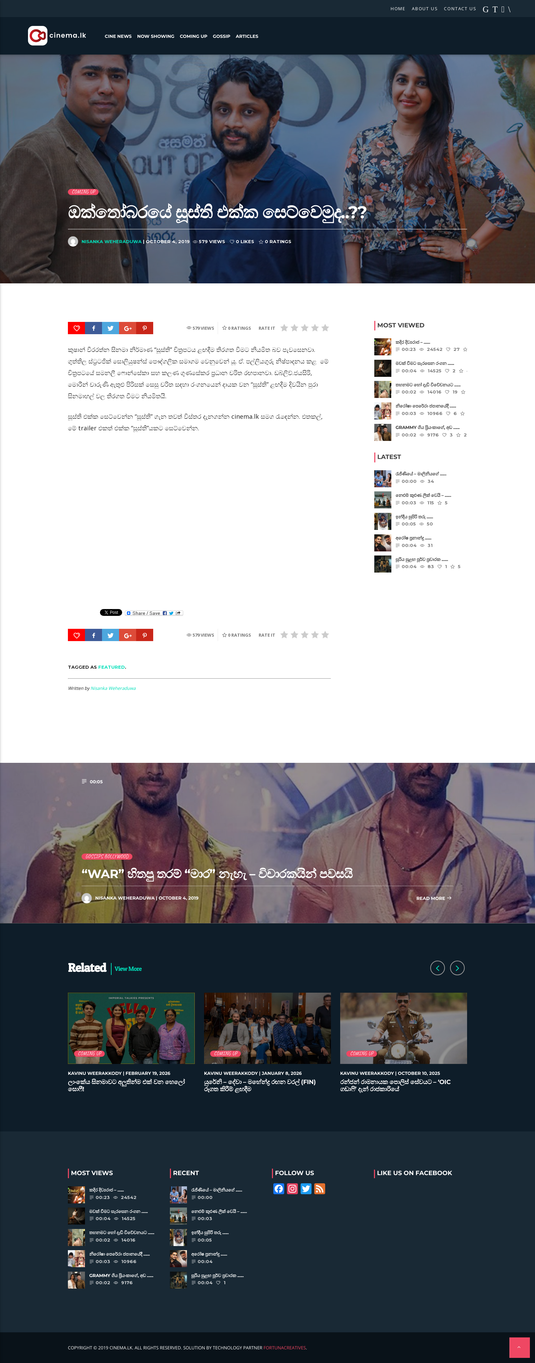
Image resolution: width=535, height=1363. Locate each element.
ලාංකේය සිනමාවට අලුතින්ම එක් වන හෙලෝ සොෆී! (126, 1085)
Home (398, 8)
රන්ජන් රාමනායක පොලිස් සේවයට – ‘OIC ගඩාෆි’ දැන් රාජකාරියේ (395, 1085)
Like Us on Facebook (414, 1173)
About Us (425, 8)
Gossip (221, 36)
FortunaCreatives (284, 1348)
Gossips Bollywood (107, 857)
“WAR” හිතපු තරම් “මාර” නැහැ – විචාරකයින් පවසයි (217, 873)
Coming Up (193, 36)
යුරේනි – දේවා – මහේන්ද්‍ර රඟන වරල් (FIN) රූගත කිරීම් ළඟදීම (260, 1085)
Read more (434, 898)
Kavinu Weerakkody (95, 1073)
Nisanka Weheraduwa (112, 241)
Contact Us (460, 8)
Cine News (118, 36)
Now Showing (155, 36)
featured (111, 667)
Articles (247, 36)
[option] (131, 1047)
